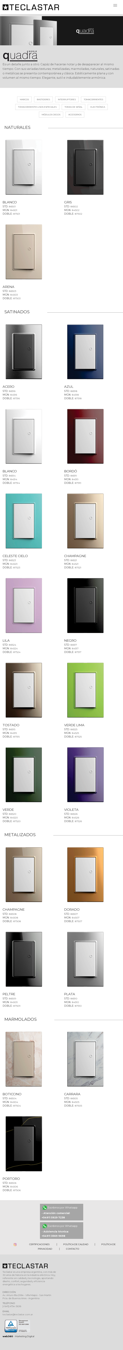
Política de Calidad (75, 1244)
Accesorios (74, 114)
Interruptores (67, 99)
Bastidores (43, 99)
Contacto (72, 1248)
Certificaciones (39, 1244)
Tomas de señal (74, 107)
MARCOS (24, 99)
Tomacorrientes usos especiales (37, 107)
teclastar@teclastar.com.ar (18, 1314)
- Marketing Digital (18, 1336)
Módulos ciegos (51, 114)
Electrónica (97, 107)
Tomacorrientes (93, 99)
